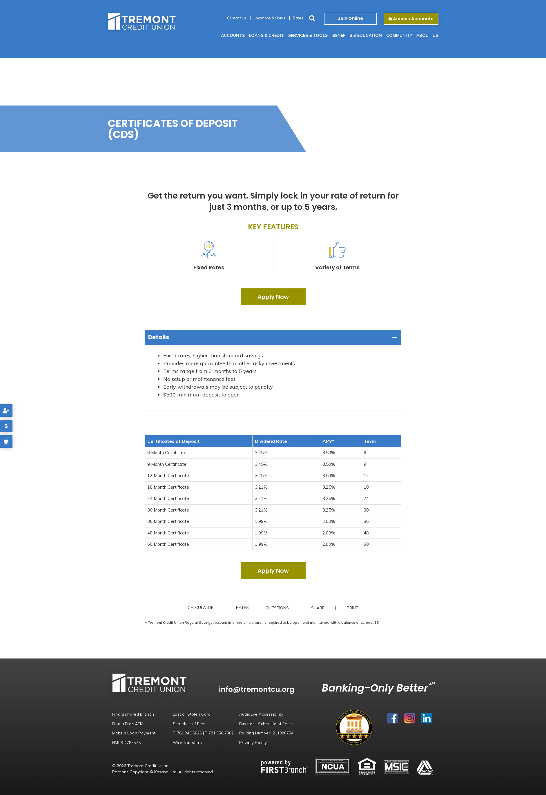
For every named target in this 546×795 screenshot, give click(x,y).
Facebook (392, 718)
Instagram (410, 718)
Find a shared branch (133, 714)
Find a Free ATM (128, 723)
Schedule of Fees (190, 723)
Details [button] (158, 337)
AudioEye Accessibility (261, 714)
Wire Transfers (187, 742)
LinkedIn (427, 718)
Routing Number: (266, 733)
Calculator (201, 607)
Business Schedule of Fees (265, 723)
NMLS (126, 742)
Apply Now (273, 297)
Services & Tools (308, 35)
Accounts (233, 35)
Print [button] (353, 608)
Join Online (350, 18)
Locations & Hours (269, 18)
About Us (427, 35)
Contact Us (236, 18)
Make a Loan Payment (134, 733)
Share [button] (318, 608)
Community (399, 35)
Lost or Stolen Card (192, 714)
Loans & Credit (266, 35)
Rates (298, 18)
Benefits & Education (357, 35)
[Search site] (312, 18)
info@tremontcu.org (257, 689)
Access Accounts (411, 19)
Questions (277, 608)
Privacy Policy (253, 742)
